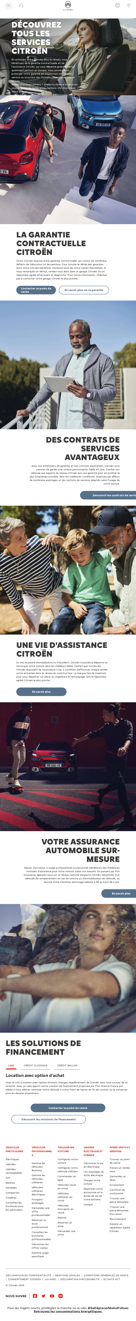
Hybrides (11, 1164)
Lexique (88, 1204)
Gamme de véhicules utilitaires (38, 1179)
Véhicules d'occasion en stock (65, 1209)
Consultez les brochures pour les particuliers (15, 1206)
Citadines (11, 1197)
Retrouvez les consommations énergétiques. (68, 1311)
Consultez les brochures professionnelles (41, 1236)
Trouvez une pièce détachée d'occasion (119, 1210)
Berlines (10, 1182)
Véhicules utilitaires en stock (65, 1197)
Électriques (12, 1159)
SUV (8, 1177)
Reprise (62, 1217)
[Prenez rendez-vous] (117, 6)
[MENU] (8, 6)
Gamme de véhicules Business (38, 1167)
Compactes (12, 1192)
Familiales (11, 1187)
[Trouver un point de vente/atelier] (129, 5)
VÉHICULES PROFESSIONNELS (42, 1151)
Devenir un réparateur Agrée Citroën (120, 1228)
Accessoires (117, 1184)
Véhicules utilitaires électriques (38, 1191)
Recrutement (118, 1219)
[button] (21, 6)
